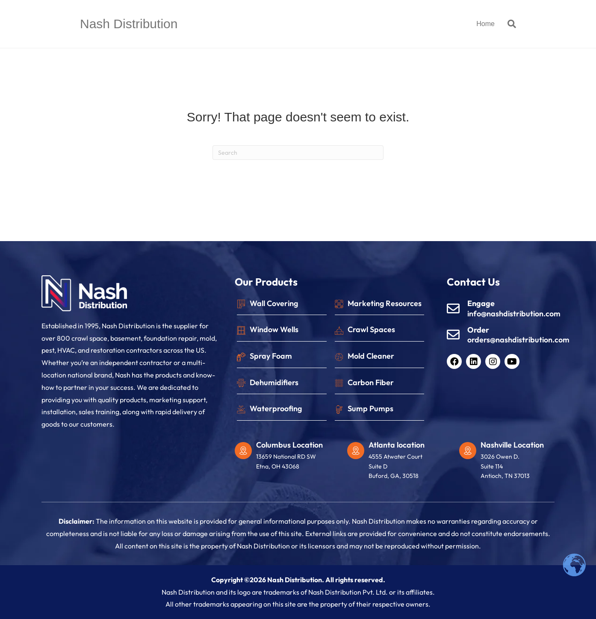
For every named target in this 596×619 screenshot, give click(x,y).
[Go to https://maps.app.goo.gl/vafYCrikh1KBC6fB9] (511, 462)
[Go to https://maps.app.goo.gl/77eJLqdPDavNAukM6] (287, 457)
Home (485, 23)
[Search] (508, 24)
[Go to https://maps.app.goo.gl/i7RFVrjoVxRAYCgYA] (399, 462)
